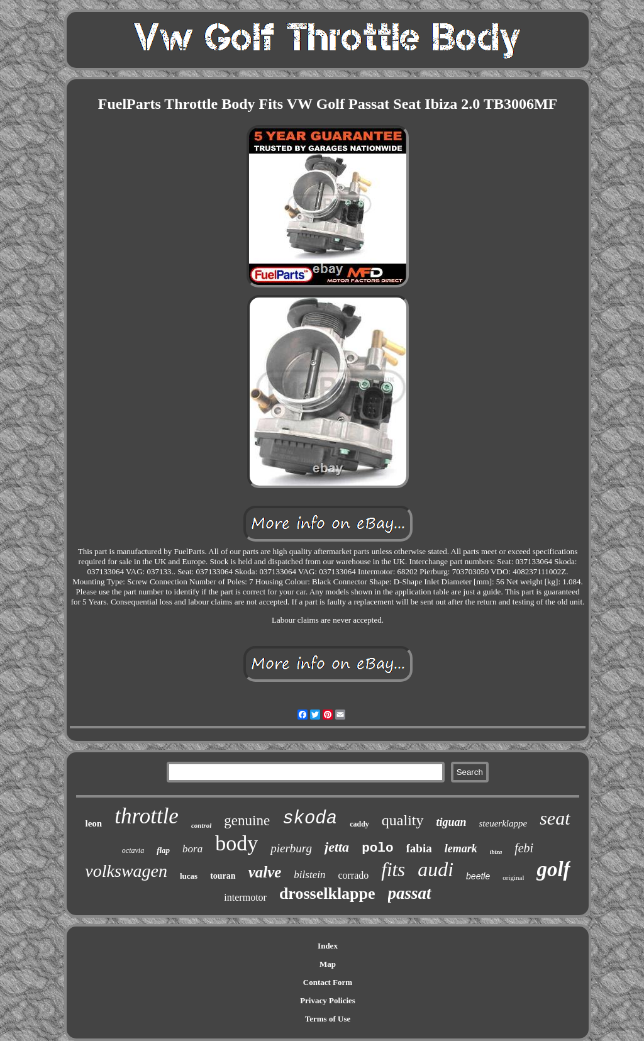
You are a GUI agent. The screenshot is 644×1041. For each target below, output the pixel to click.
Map (327, 964)
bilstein (309, 875)
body (236, 843)
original (513, 877)
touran (222, 876)
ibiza (496, 852)
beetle (478, 876)
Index (328, 945)
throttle (146, 816)
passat (409, 893)
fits (393, 870)
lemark (461, 848)
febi (523, 848)
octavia (133, 850)
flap (163, 850)
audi (435, 869)
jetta (337, 847)
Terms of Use (327, 1018)
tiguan (451, 822)
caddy (359, 824)
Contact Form (327, 982)
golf (553, 869)
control (201, 825)
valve (265, 872)
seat (555, 818)
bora (192, 849)
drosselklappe (327, 893)
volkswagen (126, 871)
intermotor (245, 897)
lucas (188, 876)
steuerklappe (503, 823)
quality (403, 820)
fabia (419, 848)
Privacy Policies (327, 1000)
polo (377, 848)
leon (93, 823)
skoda (309, 818)
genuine (247, 820)
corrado (353, 875)
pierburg (291, 848)
